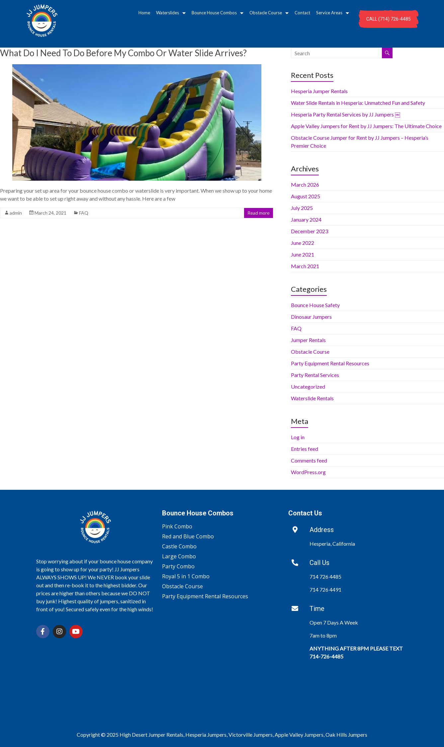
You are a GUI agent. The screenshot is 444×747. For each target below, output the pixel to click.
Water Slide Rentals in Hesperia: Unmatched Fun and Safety (358, 102)
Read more (258, 213)
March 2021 (305, 266)
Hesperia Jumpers (205, 734)
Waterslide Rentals (312, 398)
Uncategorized (308, 386)
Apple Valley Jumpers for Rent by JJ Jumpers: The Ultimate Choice (366, 126)
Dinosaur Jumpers (311, 316)
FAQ (83, 213)
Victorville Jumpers (250, 734)
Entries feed (304, 449)
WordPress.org (308, 472)
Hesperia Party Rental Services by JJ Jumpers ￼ (345, 114)
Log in (298, 437)
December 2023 (309, 231)
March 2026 (305, 184)
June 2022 (302, 243)
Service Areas (332, 13)
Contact (302, 12)
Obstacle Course (269, 13)
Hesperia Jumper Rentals (319, 91)
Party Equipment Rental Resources (330, 363)
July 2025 (302, 208)
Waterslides (171, 13)
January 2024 (306, 219)
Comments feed (309, 460)
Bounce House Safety (315, 305)
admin (16, 213)
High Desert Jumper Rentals (151, 734)
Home (144, 12)
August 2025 (305, 196)
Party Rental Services (315, 375)
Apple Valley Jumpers (299, 734)
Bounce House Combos (217, 13)
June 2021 (302, 254)
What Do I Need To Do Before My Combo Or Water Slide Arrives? (123, 53)
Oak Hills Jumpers (346, 734)
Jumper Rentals (308, 340)
